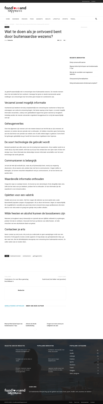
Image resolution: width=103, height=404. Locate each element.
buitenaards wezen (15, 256)
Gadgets (39, 19)
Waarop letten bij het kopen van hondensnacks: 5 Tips (84, 67)
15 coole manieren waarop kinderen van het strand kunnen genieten (23, 370)
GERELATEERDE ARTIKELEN (14, 306)
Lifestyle (56, 19)
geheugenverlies (37, 256)
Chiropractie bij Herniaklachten (79, 78)
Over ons (76, 402)
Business (15, 19)
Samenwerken (86, 1)
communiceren (27, 256)
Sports (65, 19)
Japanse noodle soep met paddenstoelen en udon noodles (56, 370)
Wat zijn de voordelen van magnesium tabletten (81, 73)
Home (8, 19)
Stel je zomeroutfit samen (77, 62)
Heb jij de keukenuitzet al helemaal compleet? (83, 83)
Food (32, 19)
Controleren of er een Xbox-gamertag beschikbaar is (16, 280)
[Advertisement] (63, 10)
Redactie (10, 40)
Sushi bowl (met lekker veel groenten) (54, 279)
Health (47, 19)
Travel (72, 19)
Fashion (24, 19)
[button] (96, 19)
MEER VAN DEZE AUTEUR (35, 306)
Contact (93, 1)
